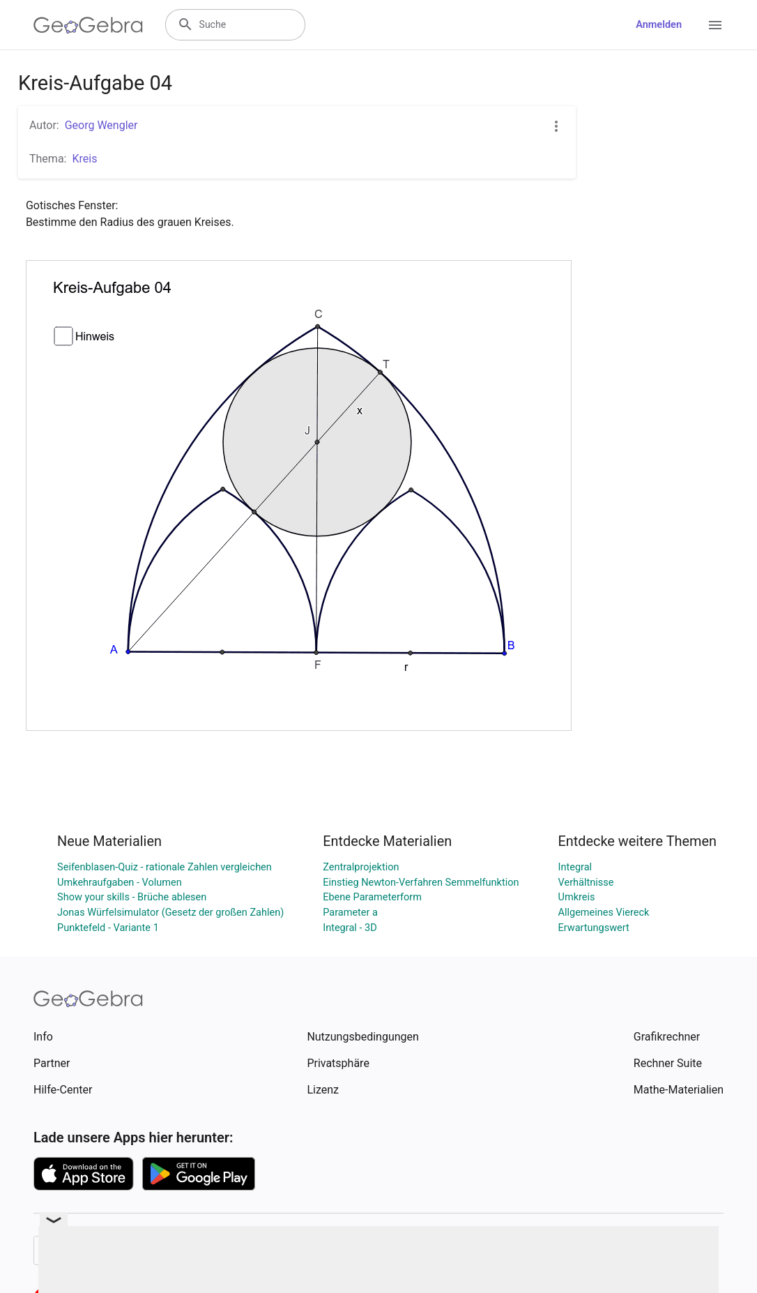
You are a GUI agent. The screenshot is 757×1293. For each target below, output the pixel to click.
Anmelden (659, 25)
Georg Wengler (101, 125)
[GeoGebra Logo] (88, 25)
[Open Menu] (715, 25)
